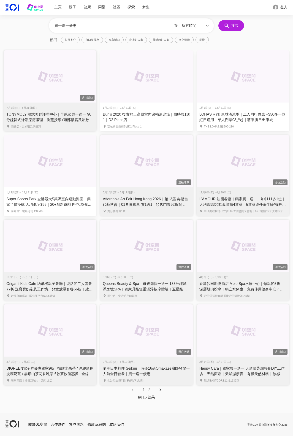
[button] (196, 25)
